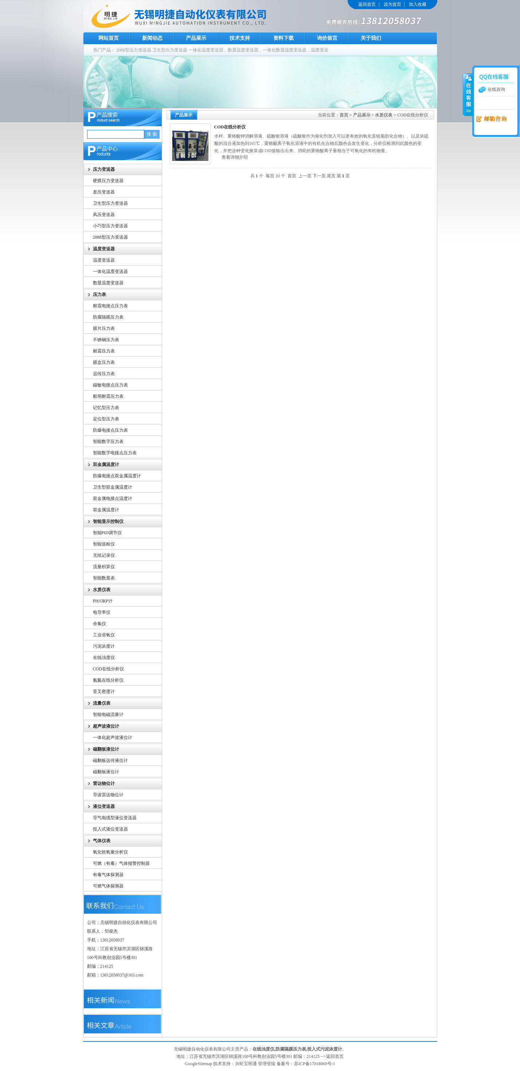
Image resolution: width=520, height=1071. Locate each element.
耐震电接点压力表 (110, 305)
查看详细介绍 (235, 157)
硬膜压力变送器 (108, 180)
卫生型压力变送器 (169, 50)
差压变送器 (104, 191)
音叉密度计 (104, 691)
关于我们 (371, 38)
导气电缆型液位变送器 (115, 817)
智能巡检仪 (104, 544)
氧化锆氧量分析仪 (110, 852)
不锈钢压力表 (106, 339)
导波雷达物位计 (108, 794)
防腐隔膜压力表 (108, 317)
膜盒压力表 (104, 362)
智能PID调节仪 (107, 532)
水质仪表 (383, 114)
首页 (344, 114)
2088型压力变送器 (133, 50)
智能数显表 (104, 578)
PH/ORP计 (103, 601)
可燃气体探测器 (108, 886)
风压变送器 (104, 214)
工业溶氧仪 (104, 634)
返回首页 (367, 4)
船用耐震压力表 (108, 396)
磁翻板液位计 (106, 771)
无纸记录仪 (104, 555)
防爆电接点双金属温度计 (117, 475)
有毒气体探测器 (108, 874)
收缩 (468, 94)
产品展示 (196, 38)
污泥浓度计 (104, 646)
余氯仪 (99, 623)
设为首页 (392, 4)
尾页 (331, 175)
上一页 (305, 175)
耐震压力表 (104, 351)
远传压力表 (104, 373)
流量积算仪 (104, 566)
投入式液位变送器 (110, 829)
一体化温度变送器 (110, 271)
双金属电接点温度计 (112, 498)
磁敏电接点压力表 (110, 385)
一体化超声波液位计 (112, 737)
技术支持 (240, 38)
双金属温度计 (106, 509)
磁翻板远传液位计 (110, 760)
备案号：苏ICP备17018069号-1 (306, 1063)
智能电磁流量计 (108, 714)
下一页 (319, 175)
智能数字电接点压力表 (115, 452)
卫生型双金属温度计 (112, 487)
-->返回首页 (332, 1056)
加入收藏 (417, 4)
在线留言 (488, 119)
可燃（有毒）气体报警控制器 (121, 863)
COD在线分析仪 (108, 668)
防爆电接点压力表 (110, 430)
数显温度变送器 (108, 282)
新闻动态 (152, 38)
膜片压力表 (104, 328)
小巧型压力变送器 (110, 225)
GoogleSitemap (198, 1063)
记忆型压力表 (106, 407)
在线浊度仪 (104, 657)
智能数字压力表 (108, 441)
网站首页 (108, 38)
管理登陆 (266, 1063)
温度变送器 (104, 260)
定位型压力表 (106, 418)
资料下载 (283, 38)
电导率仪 (101, 612)
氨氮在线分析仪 (108, 680)
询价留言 (327, 38)
